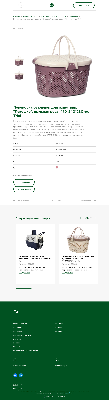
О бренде (58, 331)
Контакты (58, 327)
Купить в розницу (24, 182)
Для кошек (17, 331)
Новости (16, 347)
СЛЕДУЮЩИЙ (86, 200)
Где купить (84, 5)
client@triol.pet (61, 366)
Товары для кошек (30, 16)
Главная (16, 16)
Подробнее (68, 393)
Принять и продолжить (55, 396)
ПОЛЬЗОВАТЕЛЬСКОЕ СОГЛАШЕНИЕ (25, 351)
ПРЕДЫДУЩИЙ (23, 200)
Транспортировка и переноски (53, 16)
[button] (19, 86)
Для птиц (17, 339)
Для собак (17, 327)
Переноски (73, 16)
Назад (20, 29)
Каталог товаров (20, 323)
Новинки (16, 343)
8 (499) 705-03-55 (19, 366)
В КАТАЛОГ (56, 200)
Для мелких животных (22, 335)
